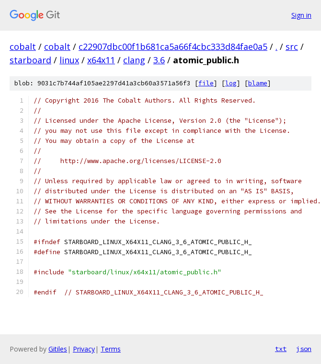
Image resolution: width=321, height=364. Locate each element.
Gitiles (57, 348)
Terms (111, 348)
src (292, 46)
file (206, 83)
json (303, 348)
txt (281, 348)
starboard (30, 60)
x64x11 (101, 60)
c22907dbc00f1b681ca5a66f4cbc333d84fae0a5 (173, 46)
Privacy (84, 348)
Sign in (301, 15)
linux (69, 60)
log (231, 83)
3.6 (159, 60)
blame (257, 83)
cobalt (23, 46)
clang (134, 60)
